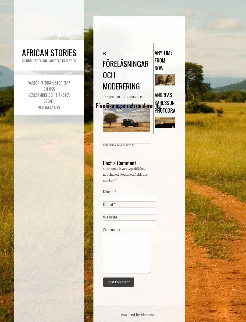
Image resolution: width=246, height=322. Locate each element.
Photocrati (149, 315)
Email (108, 204)
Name (108, 192)
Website (110, 217)
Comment (111, 230)
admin (110, 97)
